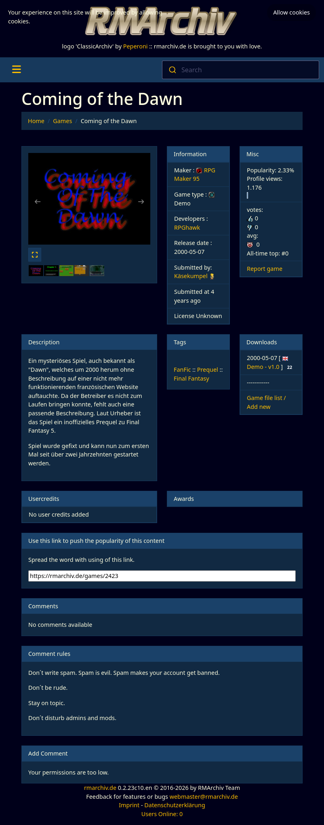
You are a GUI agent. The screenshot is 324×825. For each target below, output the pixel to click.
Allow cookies (291, 12)
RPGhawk (187, 227)
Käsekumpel (191, 276)
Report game (264, 268)
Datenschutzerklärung (174, 805)
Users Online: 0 (162, 814)
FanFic (182, 369)
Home (36, 121)
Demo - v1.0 (264, 367)
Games (62, 121)
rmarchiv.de (100, 787)
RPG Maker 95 (194, 174)
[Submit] (171, 70)
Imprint (129, 805)
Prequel (207, 369)
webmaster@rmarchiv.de (204, 796)
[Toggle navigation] (16, 70)
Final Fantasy (191, 378)
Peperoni (135, 46)
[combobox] (240, 70)
